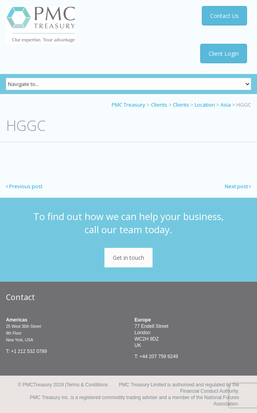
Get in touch (128, 257)
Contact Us (225, 15)
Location (205, 104)
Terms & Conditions (87, 385)
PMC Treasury (128, 104)
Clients (159, 104)
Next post (238, 186)
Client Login (224, 53)
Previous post (24, 186)
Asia (225, 104)
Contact (20, 297)
